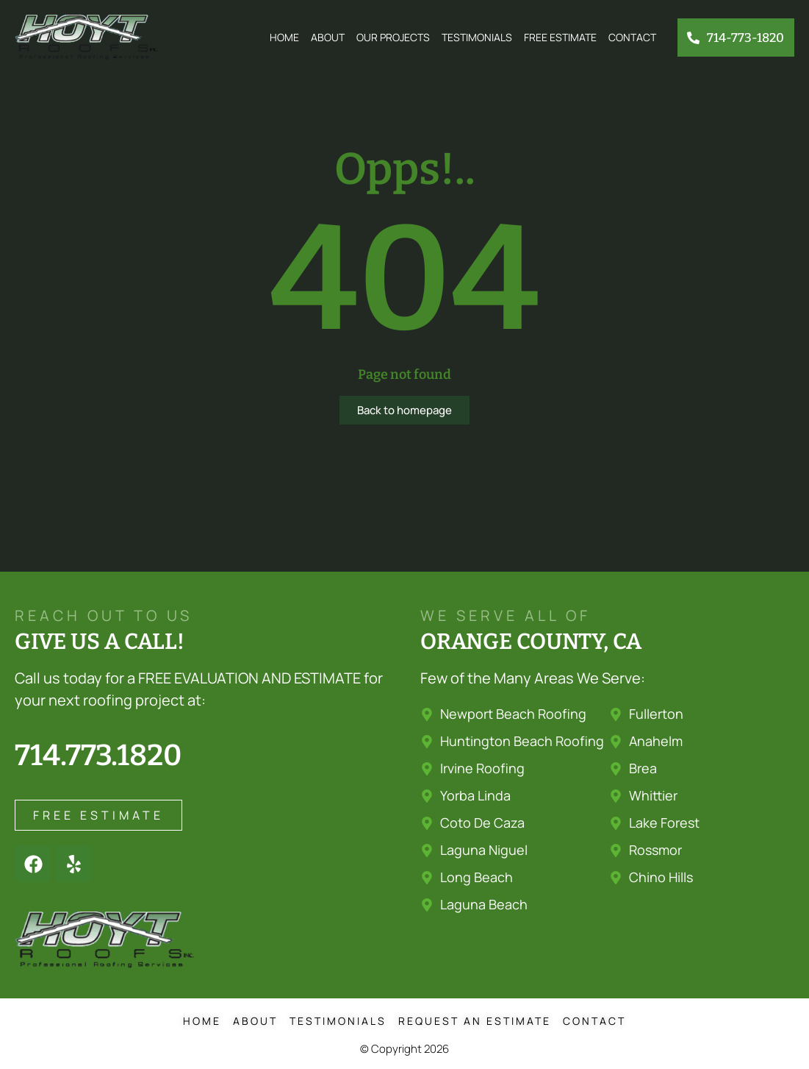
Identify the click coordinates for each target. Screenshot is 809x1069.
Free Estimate (560, 37)
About (328, 37)
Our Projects (393, 37)
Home (284, 37)
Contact (632, 37)
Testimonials (477, 37)
